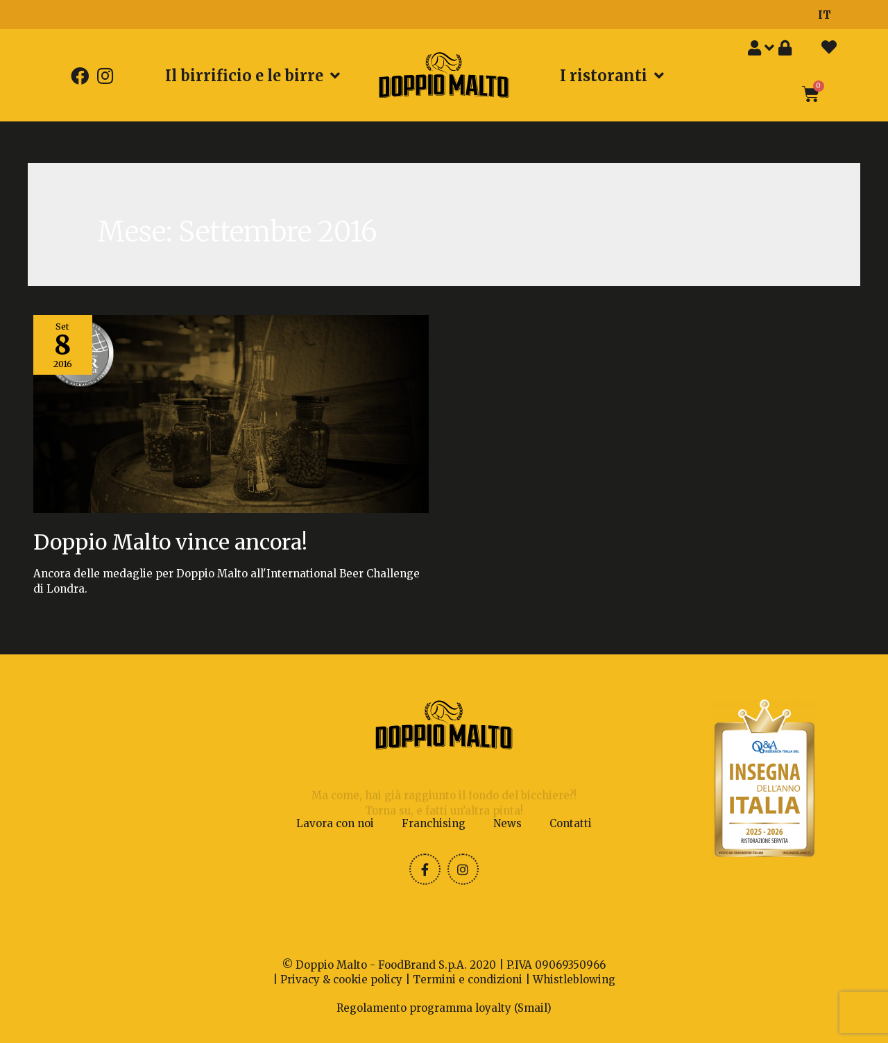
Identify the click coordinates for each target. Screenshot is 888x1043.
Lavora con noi (335, 823)
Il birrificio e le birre (252, 75)
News (507, 823)
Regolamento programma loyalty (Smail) (444, 1008)
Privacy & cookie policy (341, 979)
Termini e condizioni (467, 979)
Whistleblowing (574, 979)
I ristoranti (612, 75)
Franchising (434, 823)
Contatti (570, 823)
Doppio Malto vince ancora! (170, 542)
